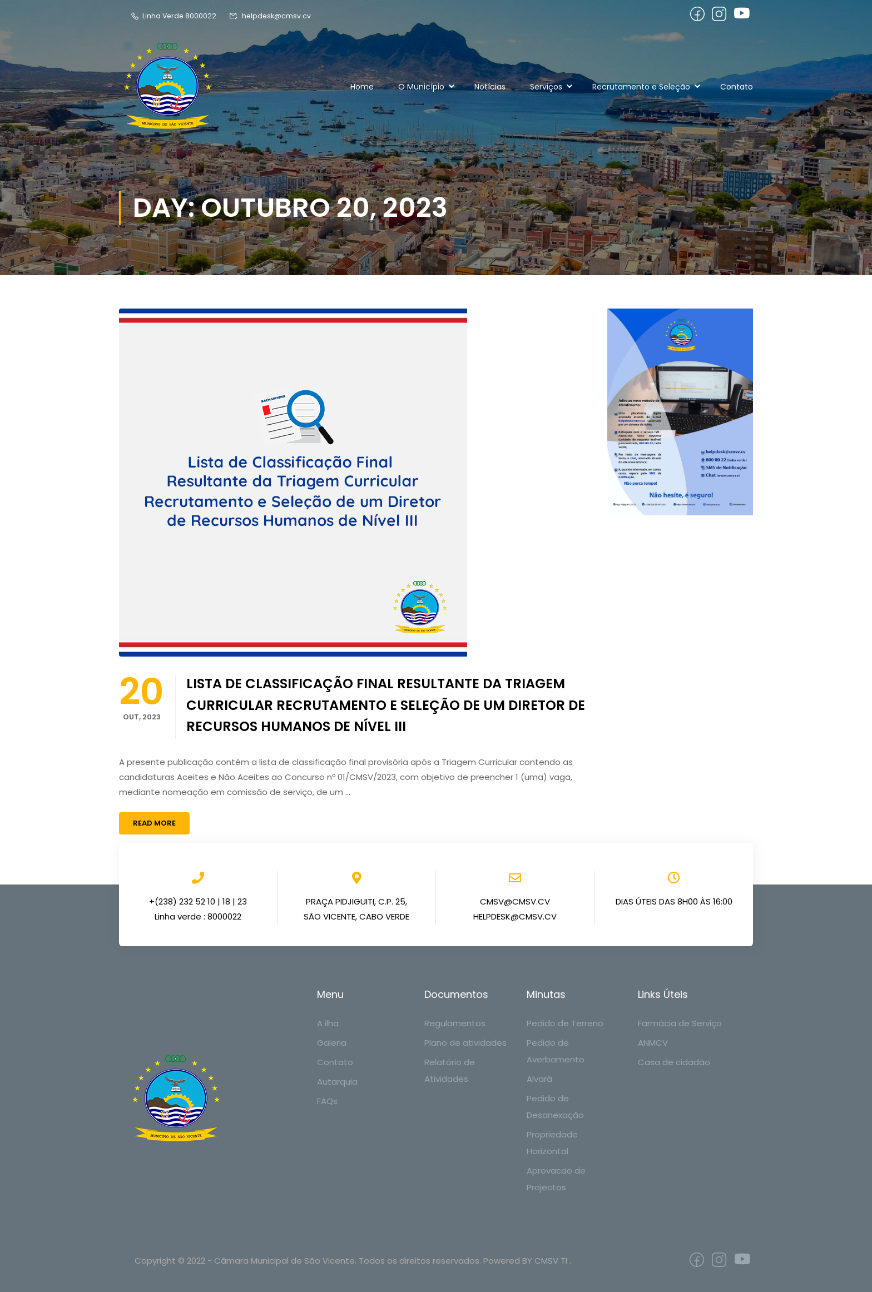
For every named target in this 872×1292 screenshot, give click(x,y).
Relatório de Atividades (449, 1070)
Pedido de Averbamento (555, 1051)
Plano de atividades (465, 1042)
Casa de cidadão (674, 1062)
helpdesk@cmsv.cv (272, 16)
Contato (736, 86)
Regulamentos (454, 1023)
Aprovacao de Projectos (556, 1179)
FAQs (327, 1101)
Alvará (539, 1079)
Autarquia (337, 1081)
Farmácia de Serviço (680, 1023)
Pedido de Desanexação (555, 1106)
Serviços (546, 86)
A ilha (328, 1023)
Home (362, 86)
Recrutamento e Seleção (641, 86)
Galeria (331, 1042)
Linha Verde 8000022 (174, 16)
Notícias (490, 86)
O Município (421, 86)
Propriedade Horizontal (552, 1143)
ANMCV (653, 1042)
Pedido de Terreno (565, 1023)
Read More (154, 823)
